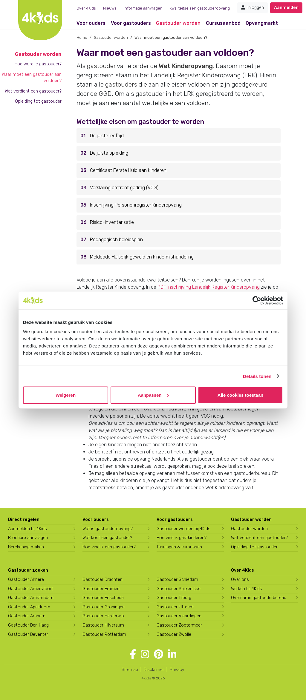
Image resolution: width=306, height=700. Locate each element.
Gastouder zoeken (28, 570)
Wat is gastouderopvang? (107, 528)
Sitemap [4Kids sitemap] (130, 669)
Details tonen (257, 376)
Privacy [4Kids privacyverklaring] (177, 669)
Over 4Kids (86, 8)
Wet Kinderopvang (186, 66)
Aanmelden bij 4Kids (27, 528)
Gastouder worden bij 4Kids (183, 528)
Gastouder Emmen (101, 588)
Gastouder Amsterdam (30, 597)
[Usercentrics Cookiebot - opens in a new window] (257, 300)
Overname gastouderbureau (258, 597)
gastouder (101, 66)
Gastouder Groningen (103, 607)
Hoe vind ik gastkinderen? (181, 537)
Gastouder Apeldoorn (29, 607)
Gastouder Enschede (103, 597)
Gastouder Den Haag (28, 625)
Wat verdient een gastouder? (33, 91)
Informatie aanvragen (143, 8)
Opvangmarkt (262, 23)
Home (81, 37)
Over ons (240, 579)
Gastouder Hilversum (103, 625)
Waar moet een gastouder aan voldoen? (32, 78)
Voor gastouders (131, 23)
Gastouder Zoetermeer (179, 625)
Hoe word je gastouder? (38, 64)
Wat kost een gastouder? (107, 537)
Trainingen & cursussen (179, 547)
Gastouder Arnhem (26, 616)
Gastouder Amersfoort (30, 588)
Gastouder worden (178, 23)
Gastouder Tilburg (174, 597)
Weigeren (66, 395)
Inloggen (252, 7)
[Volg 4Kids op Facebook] (133, 654)
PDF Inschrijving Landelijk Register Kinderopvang (208, 287)
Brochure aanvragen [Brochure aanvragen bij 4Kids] (28, 537)
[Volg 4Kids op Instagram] (145, 654)
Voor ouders (90, 23)
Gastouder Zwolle (174, 634)
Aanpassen (153, 395)
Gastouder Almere (26, 579)
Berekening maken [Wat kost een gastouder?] (26, 547)
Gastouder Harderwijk (103, 616)
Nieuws (110, 8)
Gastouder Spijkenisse (179, 588)
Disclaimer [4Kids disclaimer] (154, 669)
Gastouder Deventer (28, 634)
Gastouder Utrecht (175, 607)
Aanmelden (286, 7)
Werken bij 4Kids (246, 588)
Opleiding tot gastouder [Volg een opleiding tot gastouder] (254, 547)
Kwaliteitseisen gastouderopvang (200, 8)
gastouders (121, 84)
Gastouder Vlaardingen (179, 616)
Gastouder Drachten (102, 579)
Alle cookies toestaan (240, 395)
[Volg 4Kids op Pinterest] (158, 654)
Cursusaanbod (223, 23)
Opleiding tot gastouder (38, 101)
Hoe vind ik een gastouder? (109, 547)
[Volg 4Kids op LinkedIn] (172, 654)
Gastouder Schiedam (177, 579)
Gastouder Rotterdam (104, 634)
